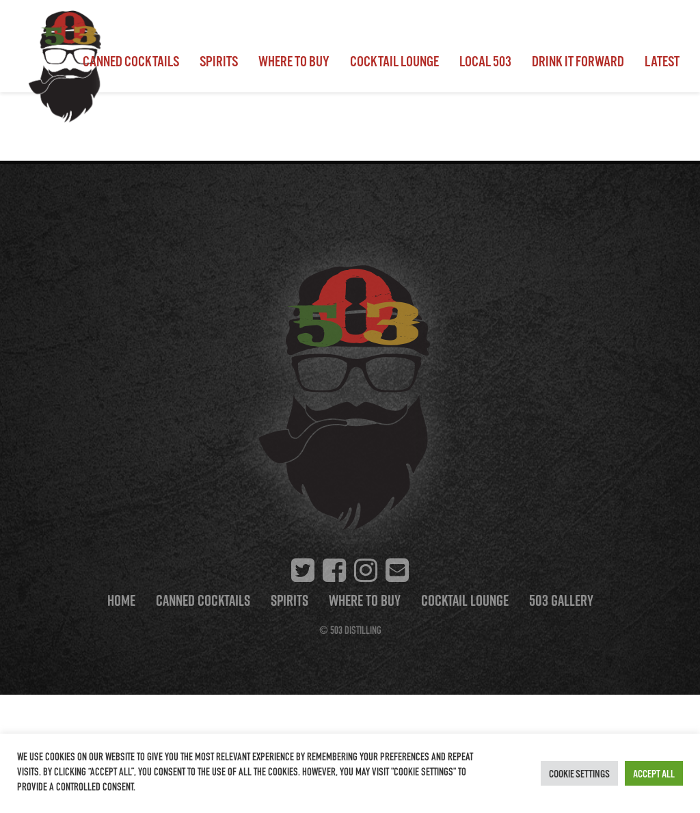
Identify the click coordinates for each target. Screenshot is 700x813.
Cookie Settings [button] (579, 773)
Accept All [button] (654, 773)
